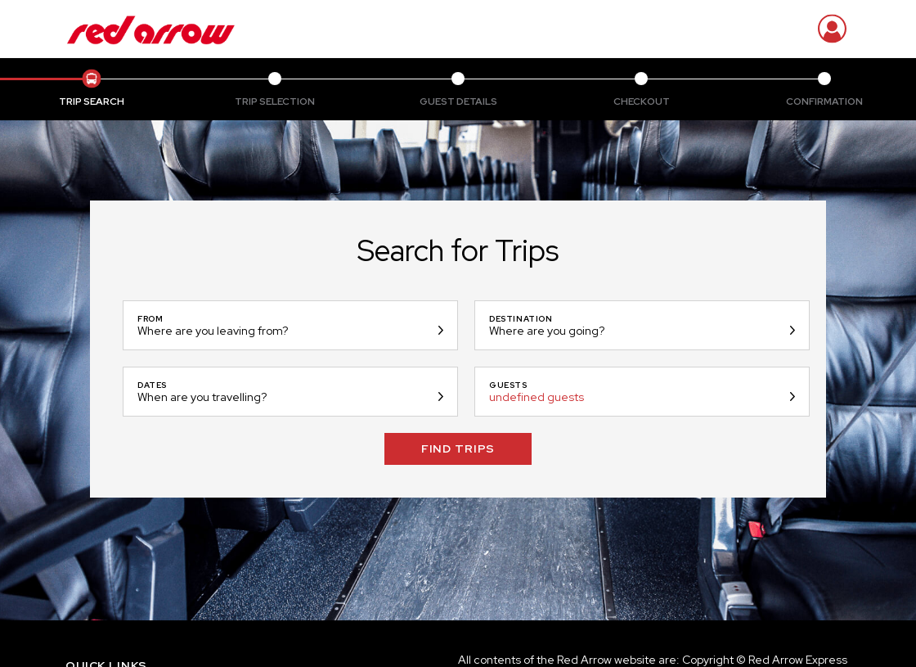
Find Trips (458, 448)
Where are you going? (546, 330)
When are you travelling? (202, 397)
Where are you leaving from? (212, 330)
